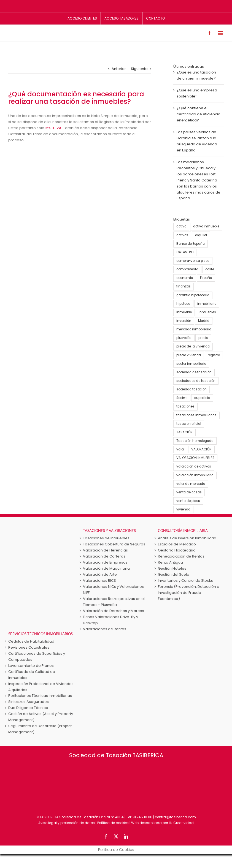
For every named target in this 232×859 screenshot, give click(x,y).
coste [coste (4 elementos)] (209, 269)
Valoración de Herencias (105, 550)
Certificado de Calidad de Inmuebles (31, 674)
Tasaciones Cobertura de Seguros (114, 544)
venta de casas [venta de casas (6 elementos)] (189, 492)
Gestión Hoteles (172, 568)
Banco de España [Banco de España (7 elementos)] (190, 243)
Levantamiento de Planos (31, 665)
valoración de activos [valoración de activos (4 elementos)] (193, 466)
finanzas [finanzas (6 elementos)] (183, 286)
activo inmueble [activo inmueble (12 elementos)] (206, 226)
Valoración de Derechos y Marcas (113, 610)
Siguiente (139, 68)
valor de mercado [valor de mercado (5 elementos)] (190, 484)
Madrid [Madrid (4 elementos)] (203, 321)
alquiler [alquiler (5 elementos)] (201, 235)
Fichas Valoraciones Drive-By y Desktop (110, 620)
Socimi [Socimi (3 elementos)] (181, 398)
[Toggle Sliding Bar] (209, 33)
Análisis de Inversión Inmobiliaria (187, 538)
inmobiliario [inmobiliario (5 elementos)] (206, 303)
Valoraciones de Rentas (104, 629)
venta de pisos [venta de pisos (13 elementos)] (188, 501)
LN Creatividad (181, 822)
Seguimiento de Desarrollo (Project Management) (40, 729)
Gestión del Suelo (173, 574)
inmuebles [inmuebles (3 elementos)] (207, 312)
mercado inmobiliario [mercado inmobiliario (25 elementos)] (193, 329)
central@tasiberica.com (175, 817)
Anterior (119, 68)
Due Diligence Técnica (28, 707)
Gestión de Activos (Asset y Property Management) (40, 716)
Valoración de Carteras (104, 556)
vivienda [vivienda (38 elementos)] (183, 509)
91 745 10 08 (142, 817)
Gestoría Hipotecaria (177, 550)
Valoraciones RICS (99, 580)
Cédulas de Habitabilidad (31, 641)
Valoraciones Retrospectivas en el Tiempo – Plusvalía (114, 601)
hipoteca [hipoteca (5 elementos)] (183, 303)
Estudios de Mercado (177, 544)
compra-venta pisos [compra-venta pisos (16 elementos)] (192, 261)
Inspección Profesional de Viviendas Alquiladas (41, 686)
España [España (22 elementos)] (206, 278)
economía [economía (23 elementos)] (184, 278)
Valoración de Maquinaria (106, 568)
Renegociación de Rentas (181, 556)
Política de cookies (113, 822)
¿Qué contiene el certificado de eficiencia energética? (198, 114)
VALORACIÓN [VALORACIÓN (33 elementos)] (201, 449)
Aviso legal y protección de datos (66, 822)
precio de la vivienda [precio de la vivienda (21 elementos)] (193, 346)
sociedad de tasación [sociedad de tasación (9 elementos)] (194, 372)
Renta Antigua (170, 562)
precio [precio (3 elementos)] (203, 338)
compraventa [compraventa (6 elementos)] (187, 269)
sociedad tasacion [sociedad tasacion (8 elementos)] (191, 389)
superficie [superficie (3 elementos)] (202, 398)
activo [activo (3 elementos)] (181, 226)
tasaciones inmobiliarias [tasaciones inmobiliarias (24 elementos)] (196, 415)
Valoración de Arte (100, 574)
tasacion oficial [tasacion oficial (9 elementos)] (188, 424)
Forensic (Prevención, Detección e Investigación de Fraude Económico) (188, 592)
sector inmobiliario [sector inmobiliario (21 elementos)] (191, 363)
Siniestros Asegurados (28, 701)
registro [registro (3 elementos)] (214, 355)
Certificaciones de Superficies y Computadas (36, 656)
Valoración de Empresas (105, 562)
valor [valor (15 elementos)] (180, 449)
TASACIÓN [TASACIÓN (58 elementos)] (184, 432)
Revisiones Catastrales (28, 647)
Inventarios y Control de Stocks (185, 580)
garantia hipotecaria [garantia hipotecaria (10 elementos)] (192, 295)
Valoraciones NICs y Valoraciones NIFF (113, 589)
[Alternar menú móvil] (221, 33)
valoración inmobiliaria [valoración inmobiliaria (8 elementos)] (195, 475)
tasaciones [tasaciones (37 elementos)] (185, 406)
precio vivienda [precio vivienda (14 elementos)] (188, 355)
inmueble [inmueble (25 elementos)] (184, 312)
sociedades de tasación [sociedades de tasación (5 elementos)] (195, 381)
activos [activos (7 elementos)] (182, 235)
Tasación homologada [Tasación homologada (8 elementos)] (195, 441)
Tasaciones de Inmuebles (106, 538)
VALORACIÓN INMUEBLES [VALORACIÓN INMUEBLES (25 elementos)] (195, 458)
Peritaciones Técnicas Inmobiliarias (40, 695)
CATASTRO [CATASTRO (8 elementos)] (184, 252)
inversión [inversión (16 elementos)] (183, 321)
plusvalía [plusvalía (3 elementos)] (183, 338)
